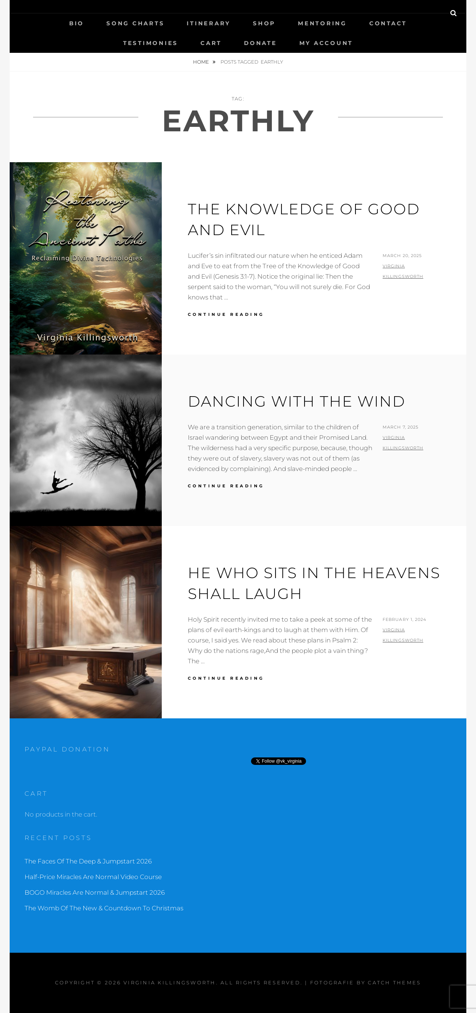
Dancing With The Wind (296, 401)
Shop (264, 23)
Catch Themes (394, 982)
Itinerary (209, 23)
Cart (211, 43)
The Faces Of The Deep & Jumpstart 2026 (88, 861)
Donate (260, 43)
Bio (76, 23)
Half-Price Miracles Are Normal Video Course (93, 877)
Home (201, 62)
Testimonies (150, 43)
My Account (326, 43)
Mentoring (322, 23)
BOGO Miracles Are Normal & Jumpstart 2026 (95, 892)
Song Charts (135, 23)
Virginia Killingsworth (169, 982)
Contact (388, 23)
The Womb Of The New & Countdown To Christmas (104, 908)
